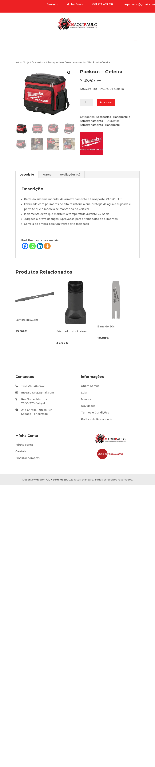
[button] (69, 72)
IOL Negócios (54, 479)
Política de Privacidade (96, 419)
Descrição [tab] (26, 174)
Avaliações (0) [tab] (70, 174)
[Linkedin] (40, 246)
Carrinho (21, 451)
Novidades (88, 406)
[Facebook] (25, 246)
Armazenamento (91, 125)
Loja (27, 62)
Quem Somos (90, 386)
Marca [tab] (47, 174)
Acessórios (39, 62)
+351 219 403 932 (33, 386)
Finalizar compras (27, 458)
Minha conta (24, 444)
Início (18, 62)
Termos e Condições (95, 412)
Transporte (112, 125)
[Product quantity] (86, 102)
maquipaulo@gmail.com (138, 4)
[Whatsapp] (32, 246)
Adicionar (106, 102)
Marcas (86, 399)
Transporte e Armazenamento (67, 62)
